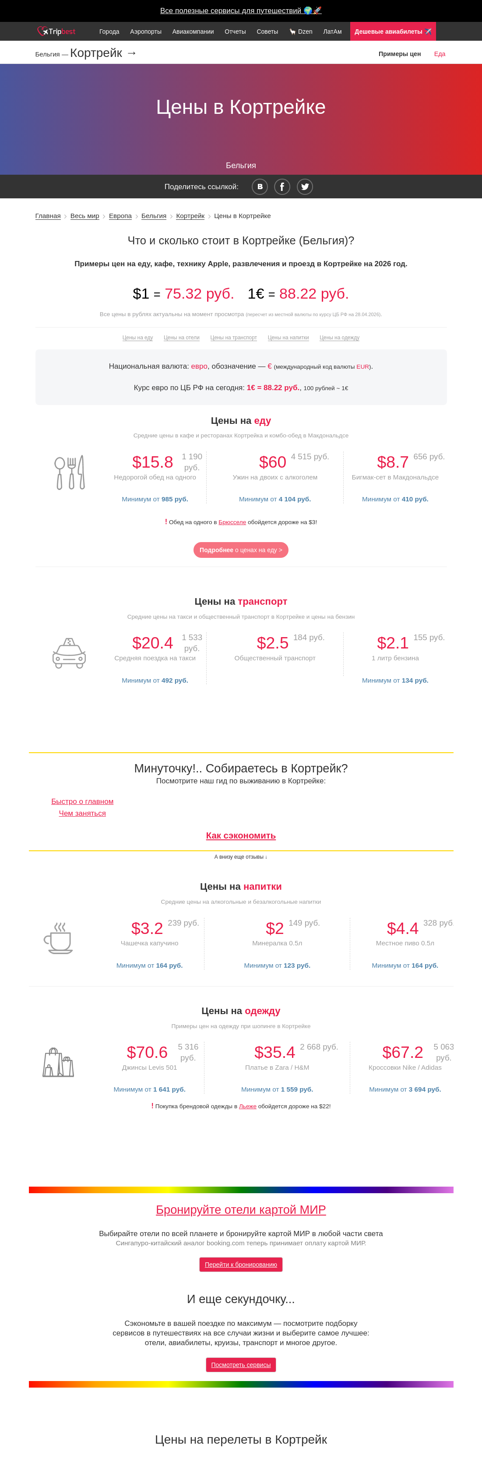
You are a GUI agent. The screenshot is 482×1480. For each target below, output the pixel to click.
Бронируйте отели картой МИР (241, 1209)
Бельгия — (52, 54)
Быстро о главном (82, 801)
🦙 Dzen (301, 31)
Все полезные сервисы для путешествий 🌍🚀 (241, 11)
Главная (48, 215)
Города (109, 31)
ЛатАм (332, 31)
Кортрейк (190, 215)
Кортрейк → (103, 53)
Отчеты (235, 31)
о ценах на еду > (241, 549)
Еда (440, 53)
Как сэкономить (241, 835)
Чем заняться (82, 813)
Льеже (248, 1106)
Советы (267, 31)
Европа (120, 215)
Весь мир (84, 215)
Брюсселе (232, 522)
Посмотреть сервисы (241, 1364)
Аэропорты (146, 31)
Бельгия (153, 215)
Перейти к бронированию (241, 1264)
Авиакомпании (193, 31)
